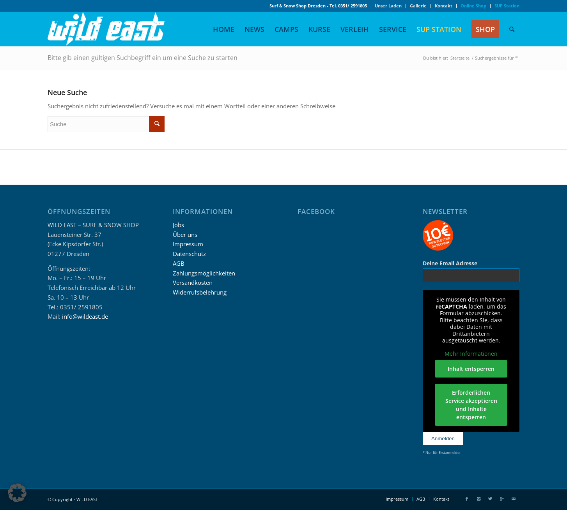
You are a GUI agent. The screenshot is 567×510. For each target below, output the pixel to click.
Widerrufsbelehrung (200, 292)
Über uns (185, 234)
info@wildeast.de (85, 316)
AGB (178, 263)
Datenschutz (189, 254)
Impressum (188, 244)
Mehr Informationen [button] (471, 353)
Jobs (178, 225)
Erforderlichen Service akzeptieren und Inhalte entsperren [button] (471, 405)
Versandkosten (193, 282)
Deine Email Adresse (450, 263)
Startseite (460, 58)
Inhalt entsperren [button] (471, 368)
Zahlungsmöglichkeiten (204, 273)
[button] (17, 493)
